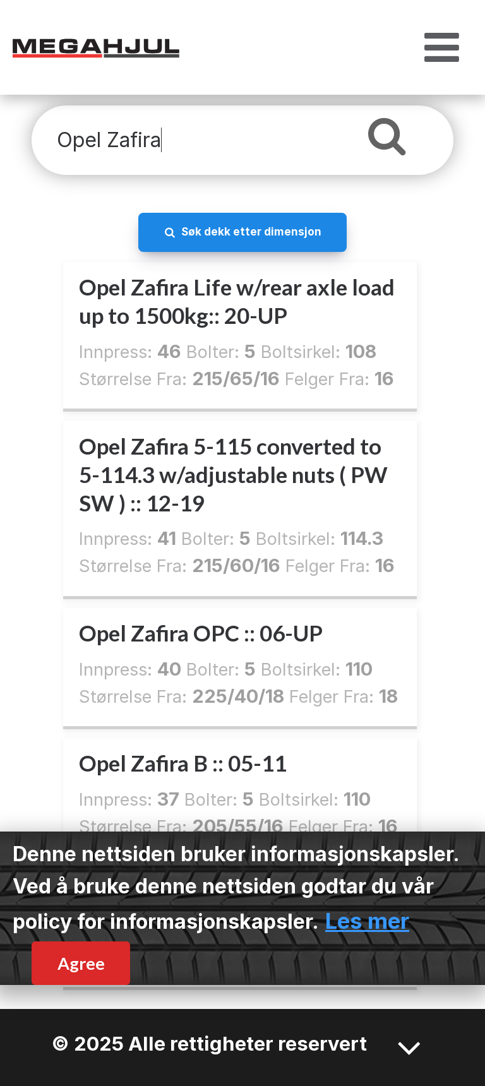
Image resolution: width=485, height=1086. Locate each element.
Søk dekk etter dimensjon (251, 231)
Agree (81, 963)
